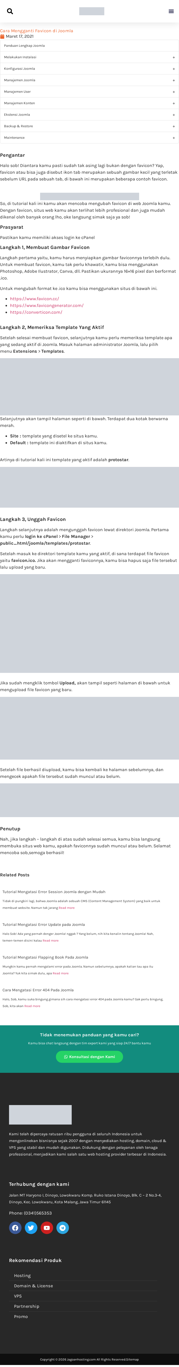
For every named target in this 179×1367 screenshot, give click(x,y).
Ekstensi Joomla (17, 114)
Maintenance (14, 137)
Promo (21, 1316)
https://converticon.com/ (36, 312)
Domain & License (33, 1286)
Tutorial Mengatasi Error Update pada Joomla (44, 924)
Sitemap (132, 1359)
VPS (18, 1296)
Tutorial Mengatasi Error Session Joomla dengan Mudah (54, 891)
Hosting (22, 1275)
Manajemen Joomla (19, 80)
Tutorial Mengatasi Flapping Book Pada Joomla (45, 957)
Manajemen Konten (19, 103)
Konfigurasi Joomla (19, 68)
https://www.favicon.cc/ (34, 298)
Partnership (26, 1306)
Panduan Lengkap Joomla (24, 45)
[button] (171, 11)
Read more (67, 908)
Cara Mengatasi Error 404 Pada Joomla (38, 990)
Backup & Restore (18, 126)
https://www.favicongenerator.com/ (47, 305)
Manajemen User (17, 91)
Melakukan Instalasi (20, 57)
